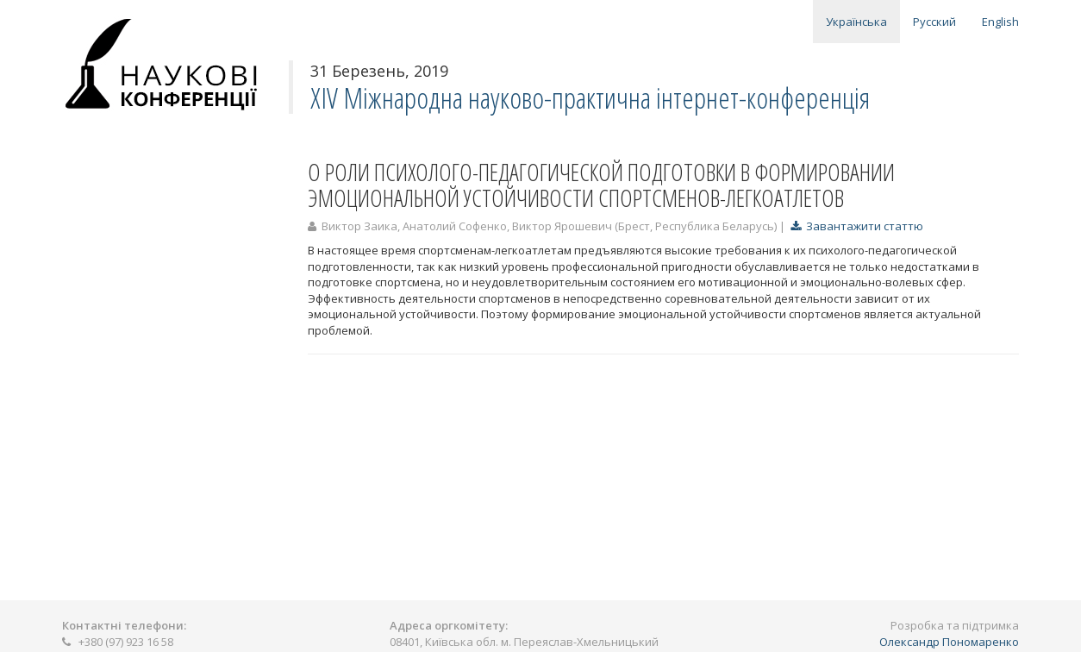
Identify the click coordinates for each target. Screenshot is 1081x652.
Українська (856, 21)
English (1000, 21)
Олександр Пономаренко (949, 641)
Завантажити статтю (856, 226)
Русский (934, 21)
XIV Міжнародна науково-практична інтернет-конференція (590, 97)
